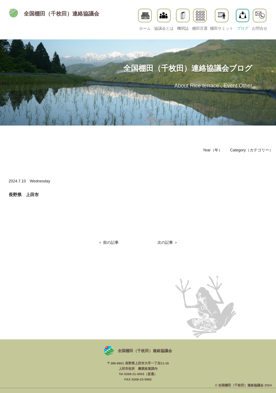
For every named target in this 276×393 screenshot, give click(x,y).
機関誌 (183, 20)
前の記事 (111, 242)
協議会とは (164, 20)
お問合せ (259, 20)
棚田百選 (200, 20)
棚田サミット (221, 20)
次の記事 (165, 242)
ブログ (242, 20)
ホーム (145, 20)
